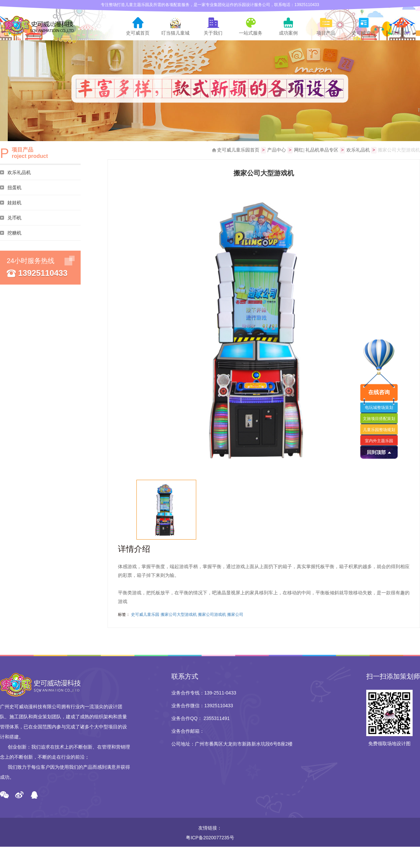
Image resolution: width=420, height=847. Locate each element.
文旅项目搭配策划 (379, 418)
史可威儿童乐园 (145, 614)
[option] (264, 329)
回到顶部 (376, 452)
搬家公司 (235, 614)
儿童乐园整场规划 (379, 429)
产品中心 (276, 150)
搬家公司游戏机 (212, 614)
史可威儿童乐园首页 (238, 150)
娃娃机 (14, 202)
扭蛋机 (14, 187)
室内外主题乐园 (379, 440)
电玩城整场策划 (379, 407)
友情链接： (210, 828)
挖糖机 (14, 233)
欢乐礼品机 (19, 172)
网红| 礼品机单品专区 (316, 150)
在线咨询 (379, 392)
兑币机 (14, 217)
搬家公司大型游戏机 (179, 614)
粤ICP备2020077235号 (210, 838)
